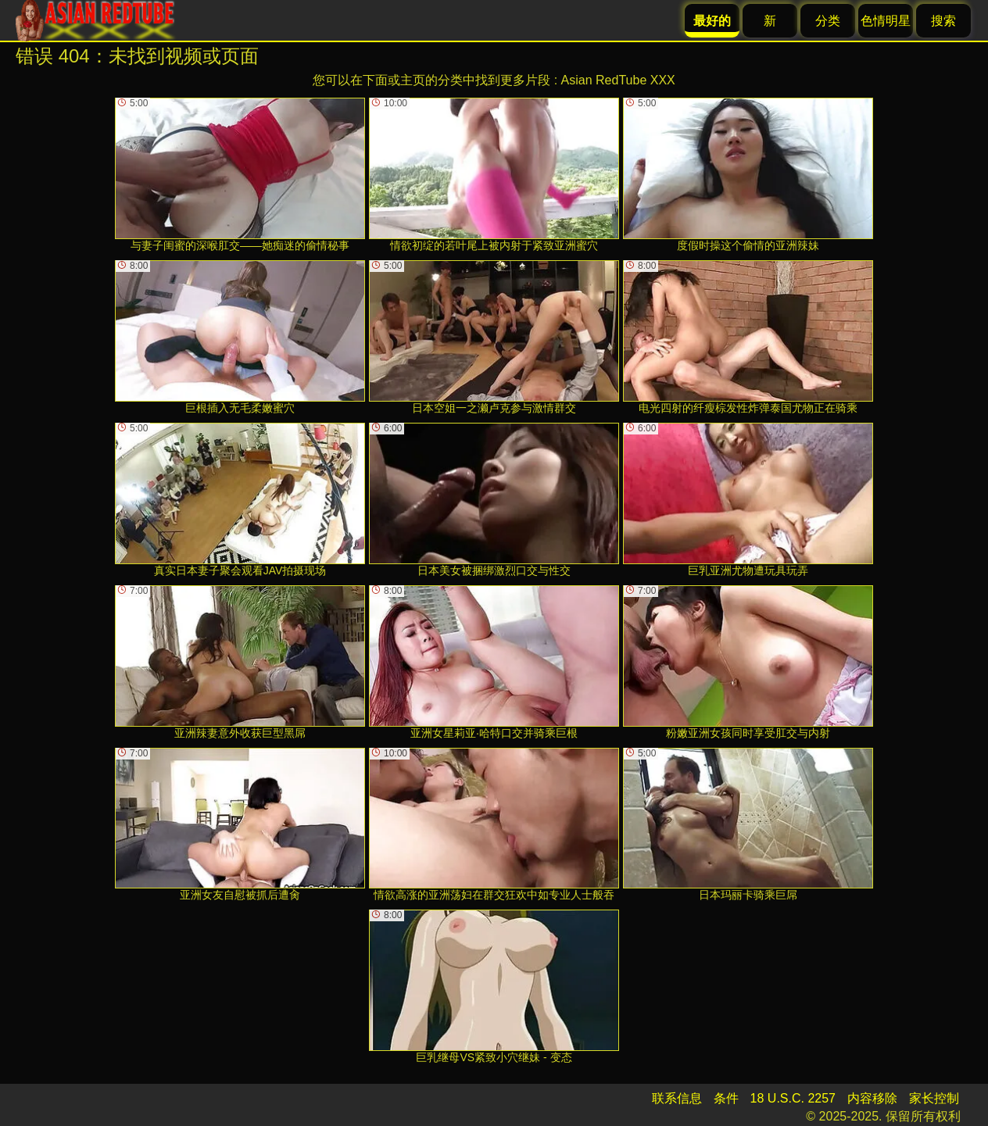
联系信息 (677, 1098)
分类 (827, 20)
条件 (726, 1098)
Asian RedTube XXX (618, 80)
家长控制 (934, 1098)
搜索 (943, 20)
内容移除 (872, 1098)
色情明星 (886, 20)
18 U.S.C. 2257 (793, 1098)
